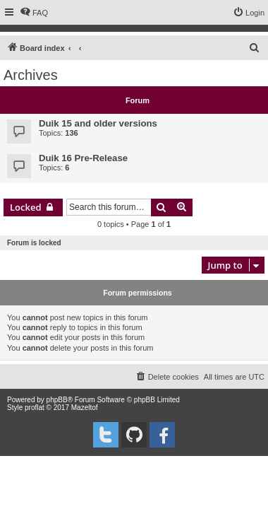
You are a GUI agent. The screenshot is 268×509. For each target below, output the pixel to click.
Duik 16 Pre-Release (83, 158)
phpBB (57, 400)
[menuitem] (34, 12)
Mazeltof (84, 407)
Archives (31, 75)
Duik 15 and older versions (98, 123)
